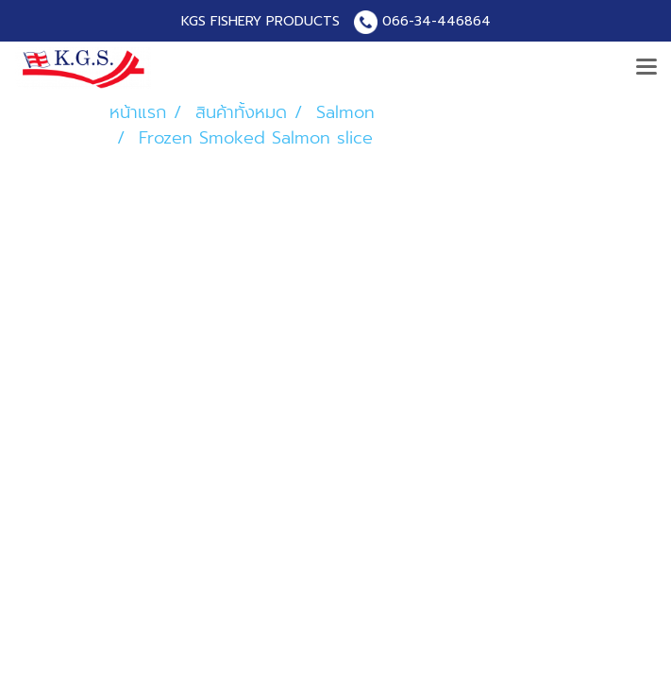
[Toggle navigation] (646, 68)
